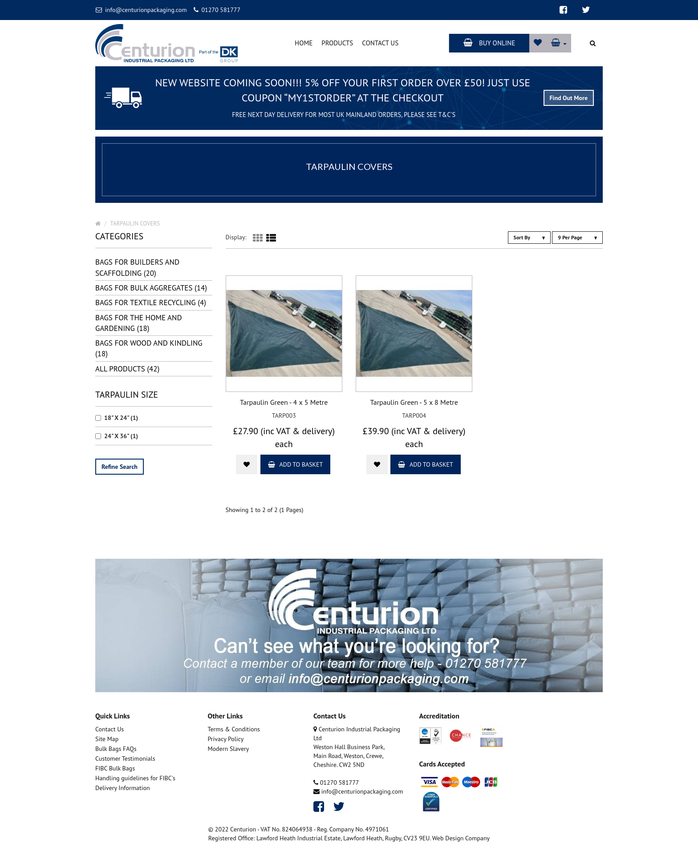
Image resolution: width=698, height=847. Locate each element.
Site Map (106, 739)
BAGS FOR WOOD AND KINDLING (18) (149, 348)
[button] (559, 43)
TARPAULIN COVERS (135, 223)
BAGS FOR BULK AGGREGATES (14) (151, 288)
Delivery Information (122, 788)
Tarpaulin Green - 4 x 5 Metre (284, 403)
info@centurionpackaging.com (141, 10)
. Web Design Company (460, 838)
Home (303, 43)
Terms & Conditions (234, 729)
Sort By (529, 237)
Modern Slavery (228, 749)
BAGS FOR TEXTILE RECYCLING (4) (150, 302)
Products (337, 43)
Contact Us (380, 43)
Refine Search (119, 467)
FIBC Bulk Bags (115, 768)
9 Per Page (577, 237)
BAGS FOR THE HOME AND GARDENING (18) (138, 323)
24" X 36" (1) (116, 436)
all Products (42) (127, 369)
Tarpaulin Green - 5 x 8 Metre (414, 403)
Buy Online (489, 43)
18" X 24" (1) (116, 418)
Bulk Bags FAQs (116, 749)
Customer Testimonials (125, 758)
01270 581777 (217, 10)
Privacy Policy (226, 739)
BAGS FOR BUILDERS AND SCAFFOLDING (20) (137, 267)
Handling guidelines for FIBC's (135, 778)
